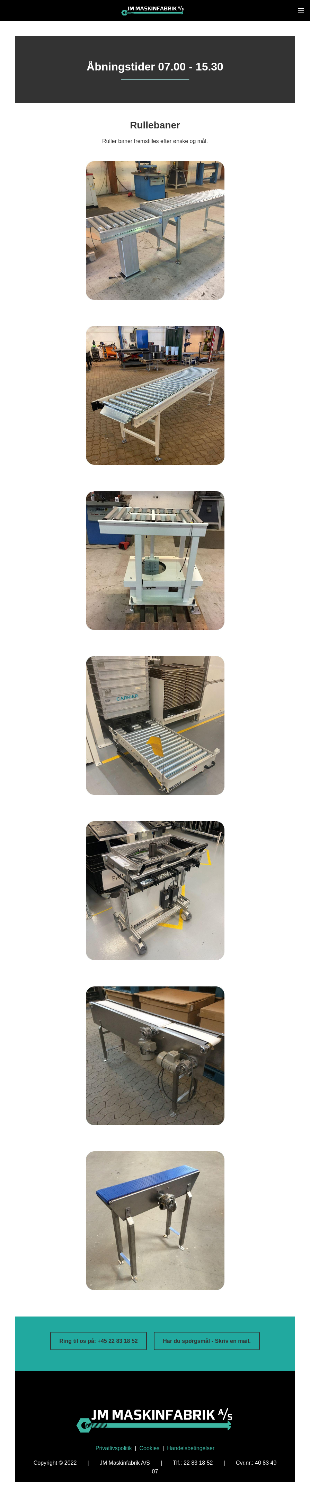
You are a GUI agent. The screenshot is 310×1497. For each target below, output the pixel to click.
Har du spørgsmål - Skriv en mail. (206, 1341)
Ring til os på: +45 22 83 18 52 (98, 1341)
